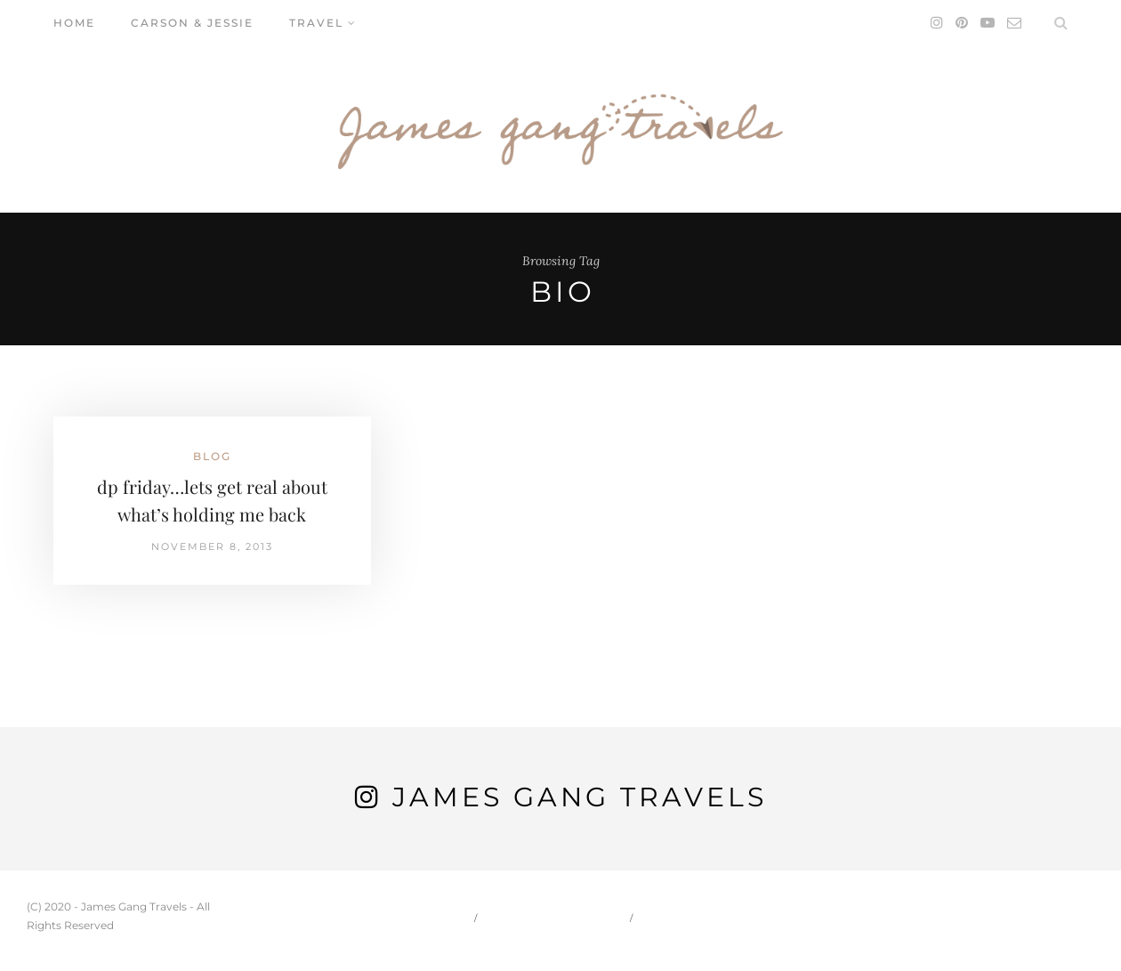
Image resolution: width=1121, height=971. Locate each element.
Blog (212, 456)
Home (74, 22)
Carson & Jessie (192, 22)
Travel (316, 22)
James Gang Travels (579, 797)
